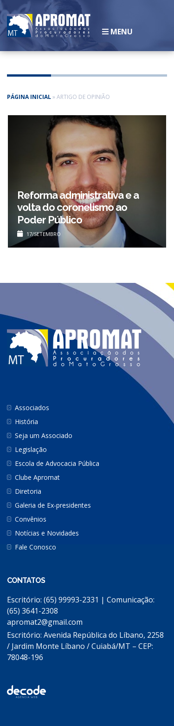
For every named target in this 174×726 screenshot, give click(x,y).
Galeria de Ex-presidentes (53, 505)
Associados (32, 407)
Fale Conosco (35, 547)
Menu (117, 31)
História (26, 421)
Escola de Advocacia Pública (57, 463)
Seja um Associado (43, 435)
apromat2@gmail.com (45, 622)
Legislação (31, 449)
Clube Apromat (37, 477)
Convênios (30, 519)
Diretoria (28, 491)
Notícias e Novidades (47, 533)
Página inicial (29, 97)
